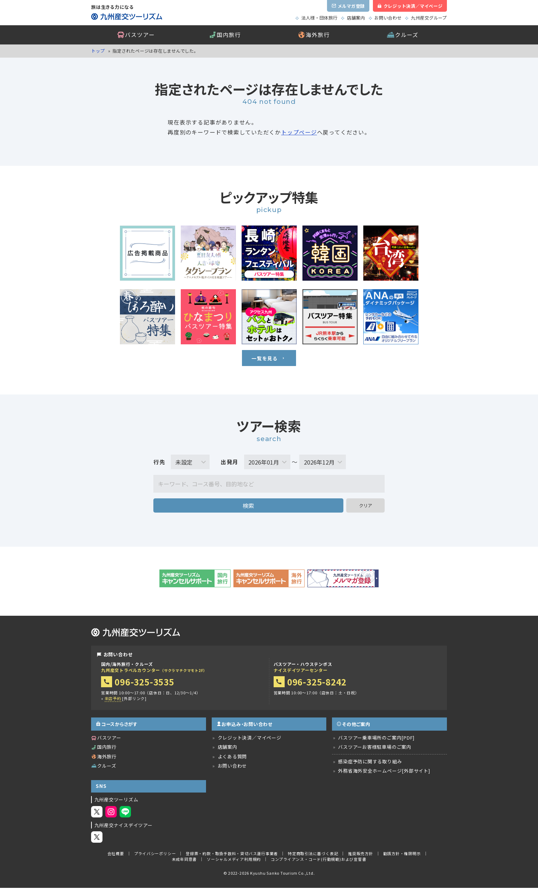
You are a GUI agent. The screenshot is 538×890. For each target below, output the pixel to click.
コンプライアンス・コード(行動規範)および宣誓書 (318, 861)
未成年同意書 (184, 861)
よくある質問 (232, 758)
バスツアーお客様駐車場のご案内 (374, 749)
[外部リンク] (126, 701)
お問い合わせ (388, 18)
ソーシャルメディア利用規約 (234, 861)
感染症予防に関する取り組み (370, 764)
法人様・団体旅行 (319, 18)
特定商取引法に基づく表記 (313, 855)
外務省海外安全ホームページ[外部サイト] (384, 773)
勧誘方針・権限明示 (402, 855)
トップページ (299, 132)
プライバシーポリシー (155, 855)
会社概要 (115, 855)
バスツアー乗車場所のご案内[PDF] (376, 740)
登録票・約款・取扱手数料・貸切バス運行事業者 (232, 855)
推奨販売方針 (360, 855)
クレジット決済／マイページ (249, 740)
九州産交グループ (429, 18)
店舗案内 (356, 18)
